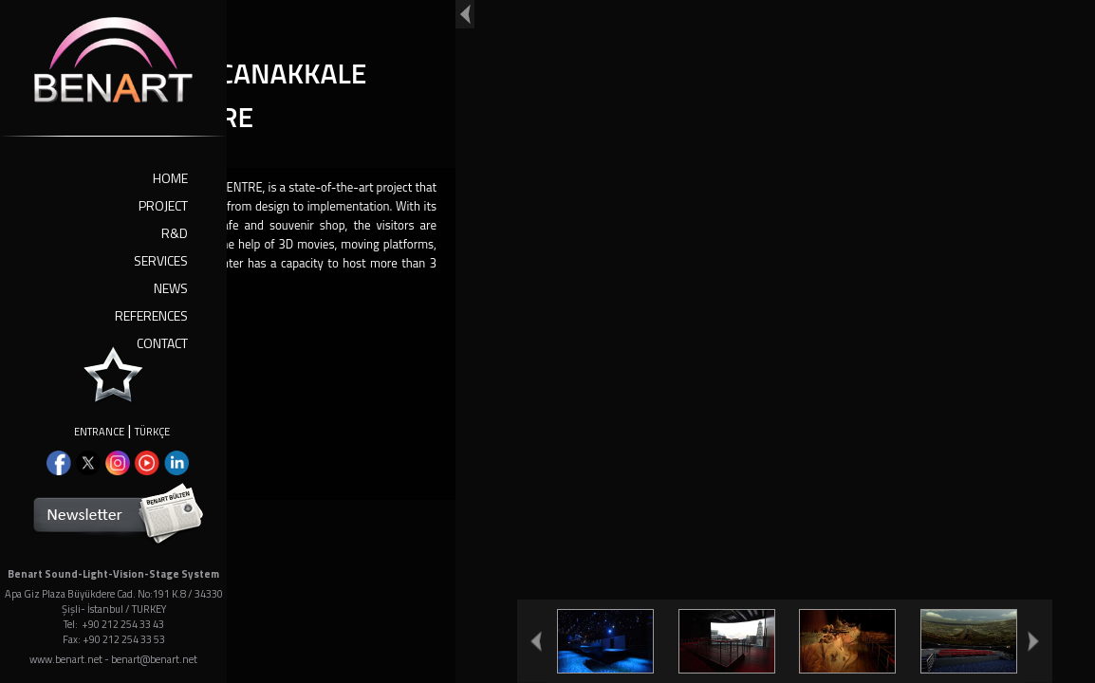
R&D (174, 233)
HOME (170, 178)
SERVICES (161, 260)
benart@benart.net (154, 659)
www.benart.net (65, 659)
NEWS (171, 288)
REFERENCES (151, 315)
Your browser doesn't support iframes (547, 341)
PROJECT (163, 205)
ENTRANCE (99, 431)
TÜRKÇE (152, 431)
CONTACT (162, 343)
